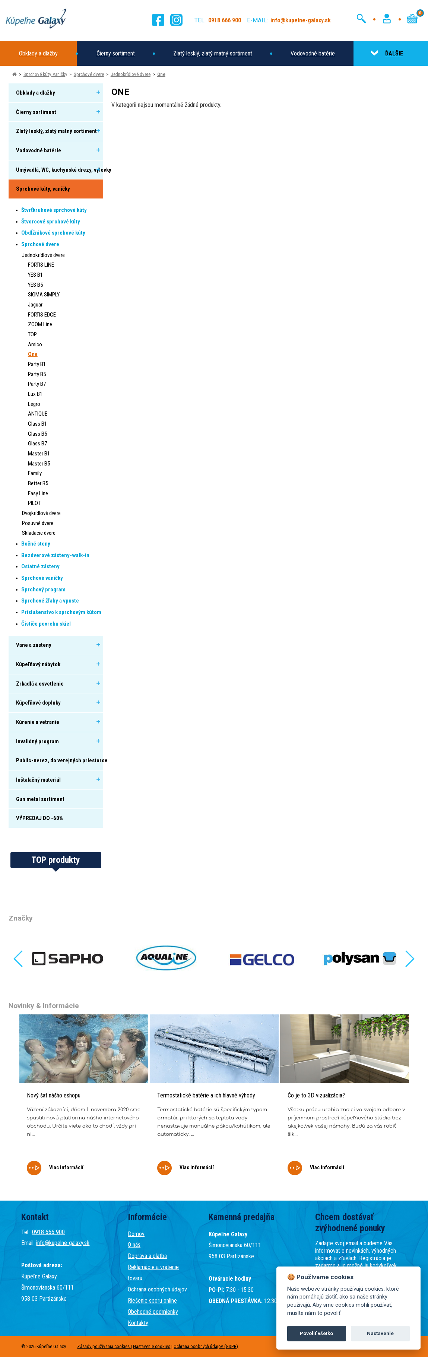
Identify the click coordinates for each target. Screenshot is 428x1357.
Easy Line (38, 493)
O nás (134, 1244)
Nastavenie (380, 1333)
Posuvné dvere (37, 523)
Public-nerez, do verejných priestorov (61, 760)
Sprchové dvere (89, 74)
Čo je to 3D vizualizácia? (316, 1095)
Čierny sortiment (115, 53)
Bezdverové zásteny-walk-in (55, 555)
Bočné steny (35, 543)
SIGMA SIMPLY (44, 294)
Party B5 (37, 374)
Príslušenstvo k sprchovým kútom (61, 612)
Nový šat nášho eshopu (53, 1095)
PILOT (34, 503)
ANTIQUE (37, 413)
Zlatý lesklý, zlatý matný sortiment (212, 53)
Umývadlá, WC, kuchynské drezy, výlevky (63, 169)
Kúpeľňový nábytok (38, 664)
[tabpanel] (84, 1099)
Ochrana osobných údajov (157, 1289)
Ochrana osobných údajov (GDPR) (206, 1346)
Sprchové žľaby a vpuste (50, 600)
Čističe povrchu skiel (46, 623)
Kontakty (138, 1322)
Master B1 (39, 453)
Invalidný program (37, 741)
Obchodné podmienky (153, 1311)
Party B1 (37, 364)
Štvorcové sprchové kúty (50, 221)
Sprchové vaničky (42, 578)
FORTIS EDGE (42, 314)
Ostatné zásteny (40, 566)
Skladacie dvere (39, 533)
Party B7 (37, 384)
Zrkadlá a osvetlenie (40, 683)
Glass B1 (37, 423)
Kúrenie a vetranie (37, 722)
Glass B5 (37, 433)
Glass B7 (37, 443)
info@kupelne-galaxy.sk (62, 1242)
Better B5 (38, 483)
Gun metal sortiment (40, 799)
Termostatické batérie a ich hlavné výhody (206, 1095)
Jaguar (35, 304)
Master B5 (39, 463)
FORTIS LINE (41, 264)
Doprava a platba (147, 1255)
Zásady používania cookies (104, 1346)
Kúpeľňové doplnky (38, 702)
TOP (32, 334)
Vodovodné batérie (313, 53)
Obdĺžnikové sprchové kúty (53, 232)
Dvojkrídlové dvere (41, 513)
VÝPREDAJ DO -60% (39, 818)
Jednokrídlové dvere (130, 74)
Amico (35, 344)
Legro (34, 404)
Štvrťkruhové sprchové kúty (54, 210)
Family (35, 473)
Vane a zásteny (33, 645)
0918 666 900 (48, 1232)
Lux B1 (35, 394)
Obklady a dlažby (38, 53)
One (161, 74)
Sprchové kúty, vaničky (45, 74)
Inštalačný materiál (38, 779)
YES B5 (35, 285)
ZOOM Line (40, 324)
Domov (136, 1233)
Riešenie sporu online (152, 1300)
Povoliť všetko (316, 1333)
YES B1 (35, 274)
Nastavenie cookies (151, 1346)
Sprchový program (43, 589)
